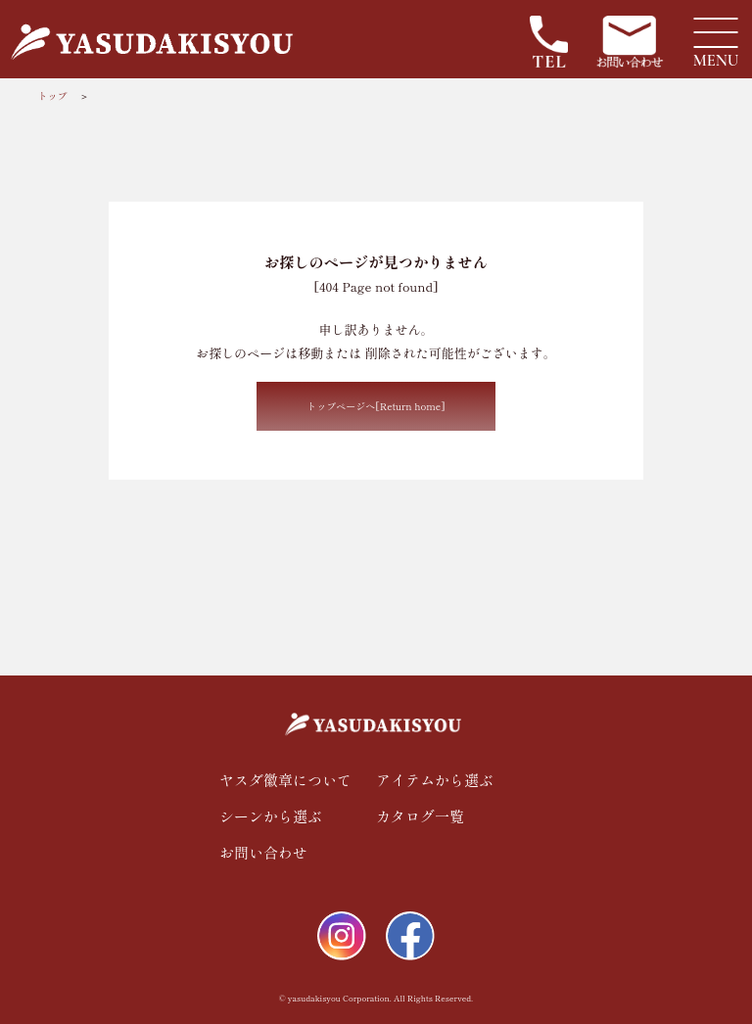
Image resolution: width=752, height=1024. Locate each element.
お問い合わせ (263, 852)
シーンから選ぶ (270, 816)
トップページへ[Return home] (375, 405)
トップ (52, 95)
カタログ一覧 (420, 816)
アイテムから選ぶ (435, 779)
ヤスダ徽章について (285, 779)
